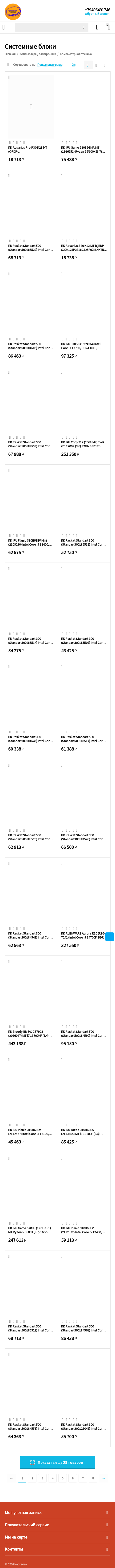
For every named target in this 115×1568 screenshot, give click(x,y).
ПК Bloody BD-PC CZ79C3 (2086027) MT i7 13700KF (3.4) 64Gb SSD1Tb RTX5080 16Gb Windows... (28, 1033)
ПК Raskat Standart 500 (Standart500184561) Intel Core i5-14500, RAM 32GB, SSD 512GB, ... (83, 1328)
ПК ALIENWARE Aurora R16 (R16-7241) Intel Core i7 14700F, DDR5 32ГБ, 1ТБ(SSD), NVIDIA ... (83, 935)
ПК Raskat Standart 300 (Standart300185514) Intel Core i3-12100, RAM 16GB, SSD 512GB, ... (30, 640)
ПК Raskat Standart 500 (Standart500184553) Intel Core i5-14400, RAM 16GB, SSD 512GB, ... (30, 1426)
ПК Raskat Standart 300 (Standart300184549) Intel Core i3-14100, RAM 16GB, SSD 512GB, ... (30, 935)
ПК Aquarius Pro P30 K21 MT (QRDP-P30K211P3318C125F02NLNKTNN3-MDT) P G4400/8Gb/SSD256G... (30, 149)
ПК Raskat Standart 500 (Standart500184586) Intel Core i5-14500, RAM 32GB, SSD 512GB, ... (30, 346)
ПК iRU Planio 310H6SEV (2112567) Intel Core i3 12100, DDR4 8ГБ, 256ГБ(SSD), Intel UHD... (28, 1131)
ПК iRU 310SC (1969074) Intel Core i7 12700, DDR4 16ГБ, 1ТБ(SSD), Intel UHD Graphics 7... (83, 346)
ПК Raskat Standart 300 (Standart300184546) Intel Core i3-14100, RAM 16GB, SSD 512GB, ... (83, 837)
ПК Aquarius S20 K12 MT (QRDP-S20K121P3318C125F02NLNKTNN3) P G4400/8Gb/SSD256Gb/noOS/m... (84, 247)
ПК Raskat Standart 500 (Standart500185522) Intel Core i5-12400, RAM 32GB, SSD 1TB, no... (30, 247)
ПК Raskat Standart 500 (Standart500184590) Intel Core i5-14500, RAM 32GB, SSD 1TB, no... (82, 1033)
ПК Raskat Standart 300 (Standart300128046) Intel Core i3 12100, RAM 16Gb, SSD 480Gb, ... (83, 1426)
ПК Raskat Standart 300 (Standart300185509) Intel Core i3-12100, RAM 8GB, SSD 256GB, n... (83, 640)
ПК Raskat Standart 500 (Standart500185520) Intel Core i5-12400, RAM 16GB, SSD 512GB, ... (30, 837)
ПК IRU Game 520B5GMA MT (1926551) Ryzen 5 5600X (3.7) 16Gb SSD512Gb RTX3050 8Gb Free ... (82, 149)
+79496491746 (97, 10)
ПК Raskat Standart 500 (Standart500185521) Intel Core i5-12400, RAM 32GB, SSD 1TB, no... (30, 1328)
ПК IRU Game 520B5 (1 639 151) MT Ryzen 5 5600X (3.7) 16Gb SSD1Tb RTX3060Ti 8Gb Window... (31, 1230)
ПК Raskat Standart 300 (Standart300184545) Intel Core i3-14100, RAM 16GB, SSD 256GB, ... (30, 739)
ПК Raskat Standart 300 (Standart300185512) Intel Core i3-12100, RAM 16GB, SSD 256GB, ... (83, 542)
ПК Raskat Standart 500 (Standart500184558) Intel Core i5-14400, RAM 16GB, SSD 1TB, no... (30, 444)
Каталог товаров (3, 27)
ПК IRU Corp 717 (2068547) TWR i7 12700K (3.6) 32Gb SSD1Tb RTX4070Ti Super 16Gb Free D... (82, 444)
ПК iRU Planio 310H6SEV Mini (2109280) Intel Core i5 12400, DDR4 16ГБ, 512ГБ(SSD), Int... (28, 542)
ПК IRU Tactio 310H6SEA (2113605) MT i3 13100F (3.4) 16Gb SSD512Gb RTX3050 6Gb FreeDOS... (82, 1131)
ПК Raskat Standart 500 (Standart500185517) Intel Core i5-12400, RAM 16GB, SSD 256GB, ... (83, 739)
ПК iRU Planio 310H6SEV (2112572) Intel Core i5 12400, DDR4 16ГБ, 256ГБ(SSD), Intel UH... (81, 1230)
